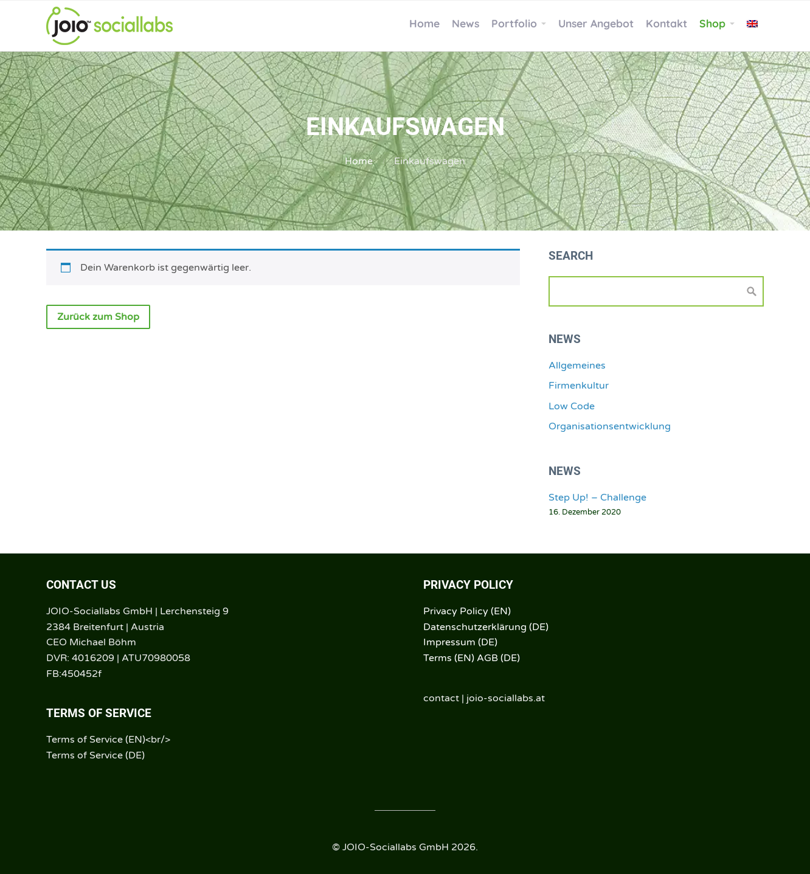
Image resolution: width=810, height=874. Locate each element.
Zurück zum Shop (98, 317)
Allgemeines (577, 365)
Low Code (572, 406)
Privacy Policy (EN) (467, 611)
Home (359, 161)
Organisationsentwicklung (610, 426)
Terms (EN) (448, 658)
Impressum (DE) (460, 642)
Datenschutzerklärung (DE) (486, 627)
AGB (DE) (498, 658)
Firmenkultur (579, 386)
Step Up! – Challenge (597, 497)
